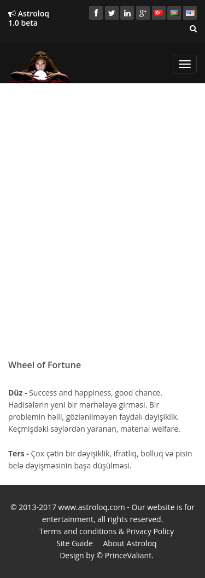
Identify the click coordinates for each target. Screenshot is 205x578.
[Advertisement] (102, 194)
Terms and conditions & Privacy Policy (106, 531)
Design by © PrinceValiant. (107, 555)
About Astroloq (129, 543)
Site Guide (74, 543)
